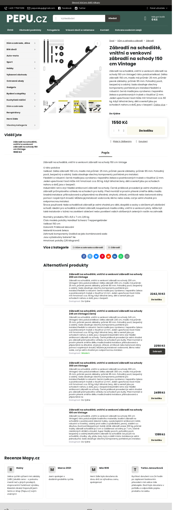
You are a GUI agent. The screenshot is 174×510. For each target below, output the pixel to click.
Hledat (113, 18)
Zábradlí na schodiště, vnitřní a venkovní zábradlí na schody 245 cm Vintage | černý (105, 312)
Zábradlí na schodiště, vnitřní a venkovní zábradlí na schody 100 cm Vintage (105, 411)
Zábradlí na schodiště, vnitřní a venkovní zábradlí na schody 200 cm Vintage (105, 276)
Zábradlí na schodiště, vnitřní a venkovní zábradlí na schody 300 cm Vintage (105, 364)
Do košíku (146, 131)
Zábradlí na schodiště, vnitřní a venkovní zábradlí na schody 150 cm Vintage (25, 145)
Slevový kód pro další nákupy (86, 2)
